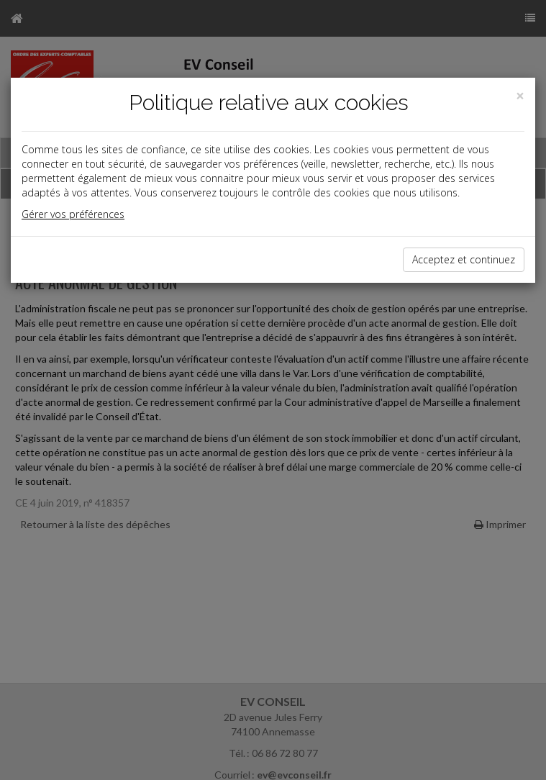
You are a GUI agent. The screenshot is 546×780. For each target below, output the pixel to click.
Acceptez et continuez (463, 259)
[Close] (520, 96)
